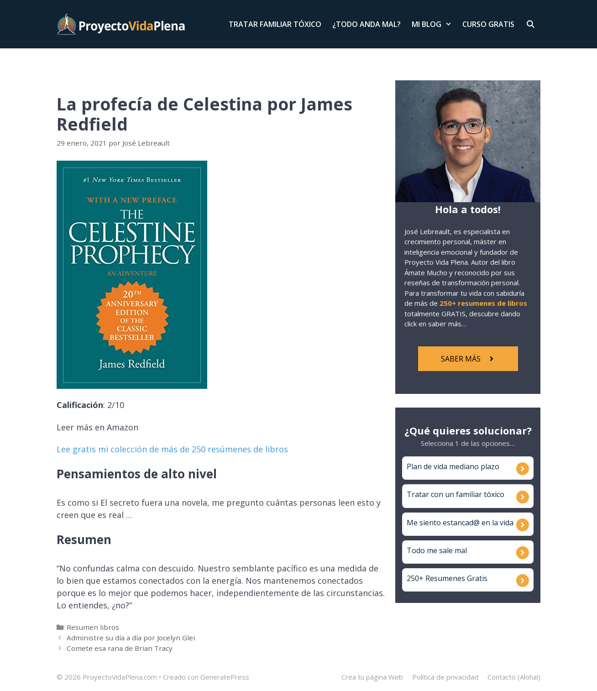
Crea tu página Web (372, 676)
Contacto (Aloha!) (513, 676)
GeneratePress (224, 676)
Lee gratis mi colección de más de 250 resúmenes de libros (172, 449)
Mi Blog (434, 24)
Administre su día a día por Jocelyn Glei (131, 637)
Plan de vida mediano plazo (453, 466)
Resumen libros (93, 627)
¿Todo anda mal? (366, 24)
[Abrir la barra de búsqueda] (530, 24)
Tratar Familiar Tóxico (275, 24)
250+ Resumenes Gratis (447, 578)
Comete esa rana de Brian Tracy (120, 648)
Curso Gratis (488, 24)
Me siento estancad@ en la (453, 523)
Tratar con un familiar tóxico (455, 494)
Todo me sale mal (437, 550)
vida (506, 523)
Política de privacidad (445, 676)
